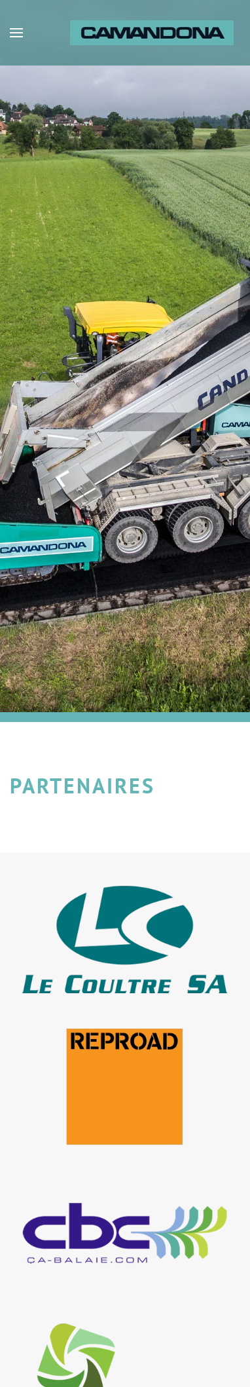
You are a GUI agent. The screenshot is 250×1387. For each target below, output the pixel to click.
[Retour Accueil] (153, 33)
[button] (16, 33)
